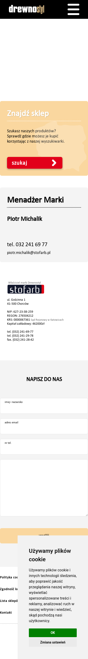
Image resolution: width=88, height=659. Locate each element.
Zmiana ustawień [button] (52, 642)
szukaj (19, 162)
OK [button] (53, 633)
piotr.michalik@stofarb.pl (28, 252)
